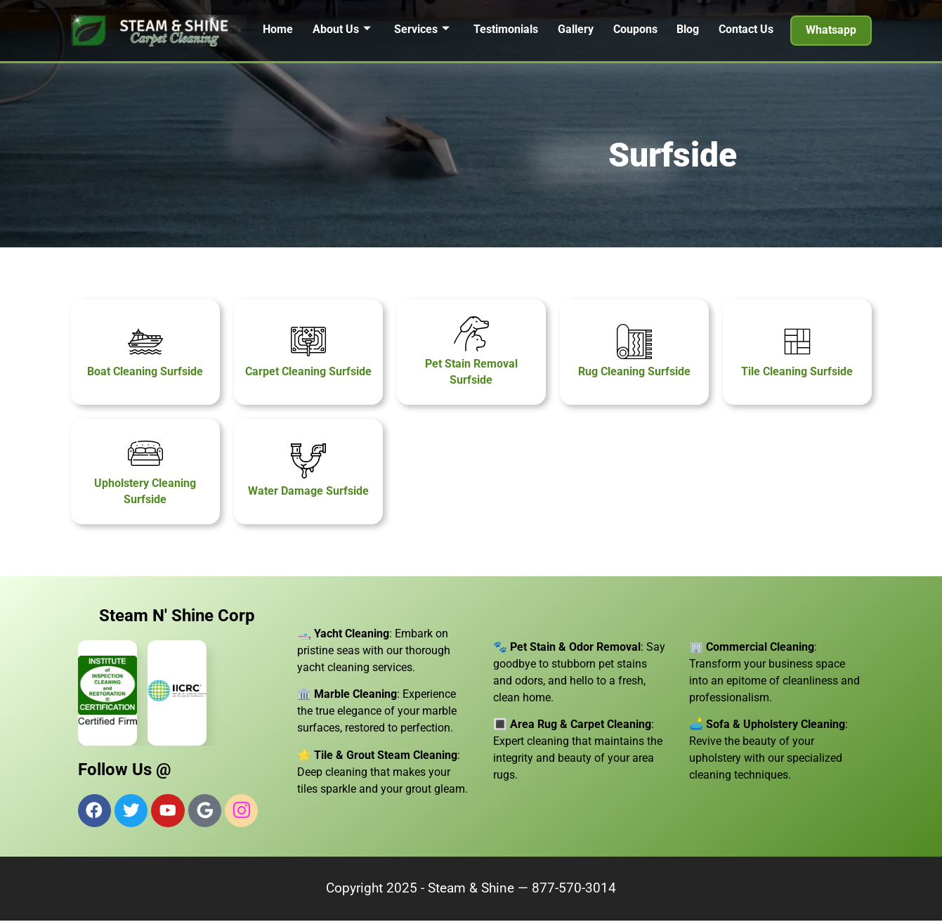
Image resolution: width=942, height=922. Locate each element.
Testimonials (505, 29)
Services (422, 29)
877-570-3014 (574, 890)
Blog (688, 29)
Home (277, 29)
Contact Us (746, 29)
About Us (341, 29)
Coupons (635, 29)
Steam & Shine (471, 890)
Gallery (576, 29)
